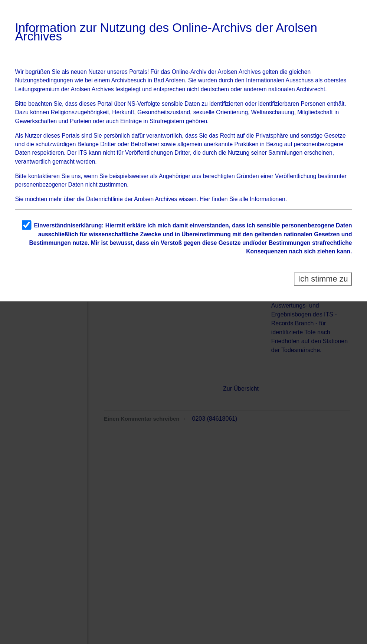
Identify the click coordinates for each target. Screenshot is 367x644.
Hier (205, 199)
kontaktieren (44, 176)
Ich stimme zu (323, 278)
